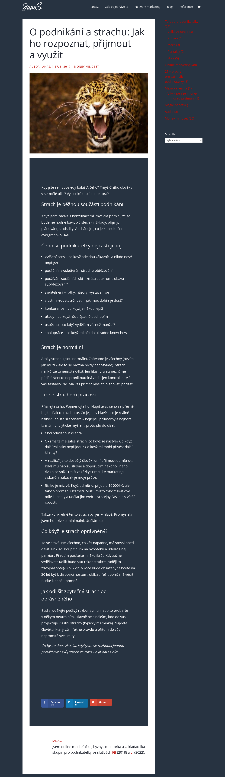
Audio (169, 112)
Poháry (173, 38)
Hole (171, 58)
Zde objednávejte (116, 7)
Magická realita (176, 88)
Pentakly (174, 51)
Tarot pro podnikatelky (181, 21)
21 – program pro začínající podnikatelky (175, 76)
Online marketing (178, 65)
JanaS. (95, 7)
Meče (171, 45)
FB (114, 752)
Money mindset (86, 67)
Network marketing (147, 7)
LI (132, 752)
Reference (186, 7)
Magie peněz (174, 105)
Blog (170, 7)
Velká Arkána (177, 32)
